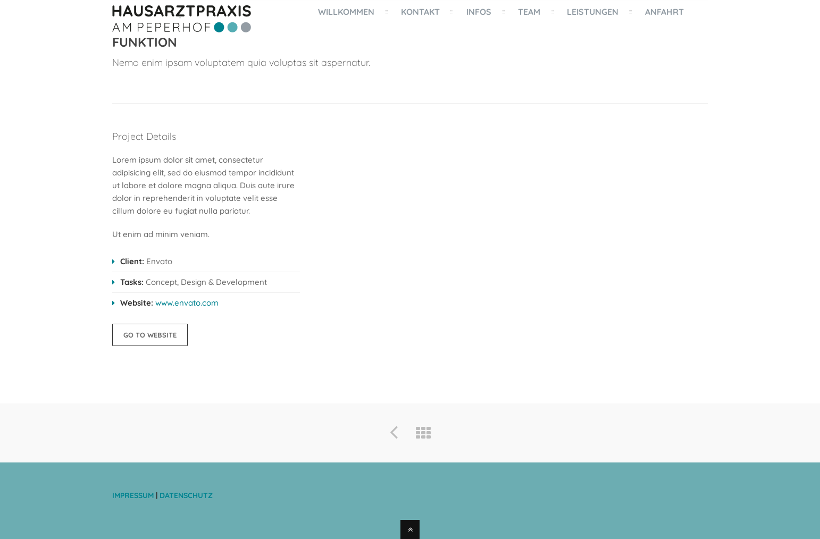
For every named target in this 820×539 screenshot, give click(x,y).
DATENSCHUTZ (186, 495)
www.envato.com (187, 303)
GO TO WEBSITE (150, 335)
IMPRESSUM (134, 495)
